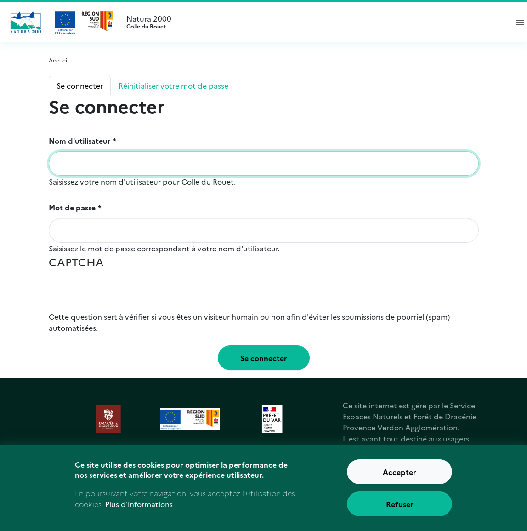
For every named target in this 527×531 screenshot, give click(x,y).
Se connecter (80, 85)
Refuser (400, 507)
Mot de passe (72, 207)
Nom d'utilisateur (80, 141)
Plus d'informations (139, 507)
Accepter (399, 474)
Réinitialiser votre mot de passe (173, 85)
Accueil (58, 60)
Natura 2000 (312, 22)
